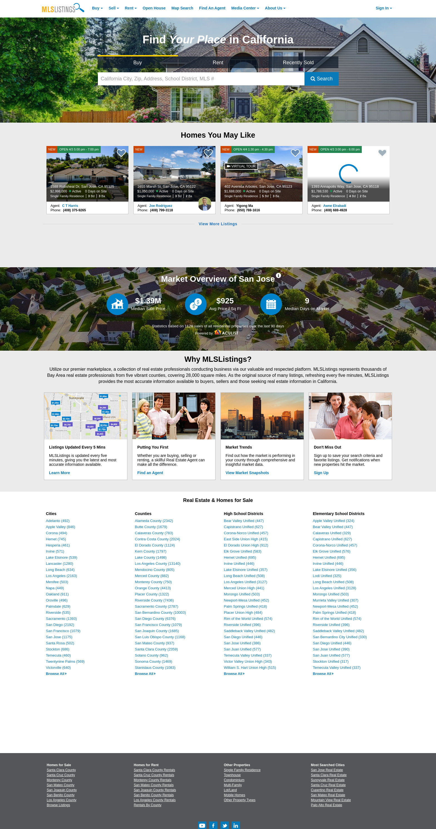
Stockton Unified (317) (331, 661)
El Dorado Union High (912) (246, 545)
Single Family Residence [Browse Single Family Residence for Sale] (242, 770)
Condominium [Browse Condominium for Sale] (234, 780)
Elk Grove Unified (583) (242, 551)
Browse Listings (58, 805)
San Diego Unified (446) (243, 637)
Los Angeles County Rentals (155, 800)
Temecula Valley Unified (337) (248, 655)
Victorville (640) (58, 667)
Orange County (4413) (153, 588)
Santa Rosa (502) (60, 643)
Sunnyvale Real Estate (328, 780)
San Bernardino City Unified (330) (340, 637)
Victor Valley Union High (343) (248, 661)
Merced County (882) (152, 576)
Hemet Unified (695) (240, 557)
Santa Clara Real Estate (329, 775)
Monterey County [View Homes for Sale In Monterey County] (59, 780)
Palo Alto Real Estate (326, 805)
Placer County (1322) (152, 594)
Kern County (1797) (150, 551)
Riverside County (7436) (154, 600)
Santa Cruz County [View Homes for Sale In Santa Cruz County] (61, 775)
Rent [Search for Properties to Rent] (218, 62)
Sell (112, 8)
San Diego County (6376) (155, 619)
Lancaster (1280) (59, 563)
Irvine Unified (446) (239, 563)
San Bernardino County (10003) (160, 612)
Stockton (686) (58, 649)
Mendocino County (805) (154, 570)
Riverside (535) (58, 612)
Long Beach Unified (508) (244, 576)
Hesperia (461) (58, 545)
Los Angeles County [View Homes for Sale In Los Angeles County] (61, 800)
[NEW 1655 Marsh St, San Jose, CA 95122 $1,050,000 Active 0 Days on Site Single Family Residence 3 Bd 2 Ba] (174, 174)
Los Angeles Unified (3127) (245, 582)
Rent (129, 8)
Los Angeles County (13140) (157, 563)
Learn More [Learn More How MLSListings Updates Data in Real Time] (59, 473)
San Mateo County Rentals (154, 785)
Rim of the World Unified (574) (248, 619)
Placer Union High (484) (243, 612)
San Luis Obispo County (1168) (160, 637)
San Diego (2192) (60, 625)
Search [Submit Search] (322, 78)
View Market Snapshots (247, 473)
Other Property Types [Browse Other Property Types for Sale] (240, 800)
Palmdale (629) (58, 606)
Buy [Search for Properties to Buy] (137, 62)
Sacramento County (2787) (156, 606)
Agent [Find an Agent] (212, 8)
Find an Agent (150, 473)
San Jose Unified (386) (242, 643)
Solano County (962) (151, 655)
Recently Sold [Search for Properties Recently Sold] (298, 62)
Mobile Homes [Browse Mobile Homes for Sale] (234, 795)
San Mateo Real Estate (328, 795)
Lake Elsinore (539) (61, 557)
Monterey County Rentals (152, 780)
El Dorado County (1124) (155, 545)
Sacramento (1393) (61, 619)
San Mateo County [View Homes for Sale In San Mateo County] (60, 785)
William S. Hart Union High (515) (250, 667)
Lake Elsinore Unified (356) (334, 570)
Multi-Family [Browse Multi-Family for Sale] (233, 785)
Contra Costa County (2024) (157, 539)
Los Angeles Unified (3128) (334, 588)
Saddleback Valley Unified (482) (249, 631)
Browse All (56, 674)
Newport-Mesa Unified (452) (246, 600)
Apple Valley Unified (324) (333, 521)
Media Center (243, 8)
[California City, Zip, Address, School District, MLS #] (201, 79)
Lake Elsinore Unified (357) (245, 570)
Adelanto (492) (58, 521)
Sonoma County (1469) (153, 661)
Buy (95, 8)
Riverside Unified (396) (242, 625)
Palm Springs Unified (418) (245, 606)
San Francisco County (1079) (158, 625)
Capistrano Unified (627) (243, 527)
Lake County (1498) (151, 557)
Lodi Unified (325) (327, 576)
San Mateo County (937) (154, 643)
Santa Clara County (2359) (156, 649)
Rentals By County (147, 805)
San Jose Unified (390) (331, 649)
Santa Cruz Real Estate (328, 785)
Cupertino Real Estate (327, 790)
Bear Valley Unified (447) (244, 521)
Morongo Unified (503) (242, 594)
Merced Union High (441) (244, 588)
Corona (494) (56, 533)
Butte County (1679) (151, 527)
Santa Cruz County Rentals (154, 775)
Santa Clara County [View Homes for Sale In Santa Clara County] (61, 770)
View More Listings (218, 224)
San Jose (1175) (59, 637)
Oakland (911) (57, 594)
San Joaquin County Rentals (155, 790)
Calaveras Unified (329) (332, 533)
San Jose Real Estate (327, 770)
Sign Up (321, 473)
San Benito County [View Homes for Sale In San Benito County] (61, 795)
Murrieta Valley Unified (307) (335, 600)
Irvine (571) (55, 551)
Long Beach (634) (60, 570)
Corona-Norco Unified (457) (246, 533)
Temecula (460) (58, 655)
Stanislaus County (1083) (155, 667)
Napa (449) (55, 588)
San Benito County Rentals (154, 795)
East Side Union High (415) (246, 539)
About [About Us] (273, 8)
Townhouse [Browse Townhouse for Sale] (232, 775)
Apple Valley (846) (60, 527)
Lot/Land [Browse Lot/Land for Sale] (230, 790)
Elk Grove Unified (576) (331, 551)
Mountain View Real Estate (331, 800)
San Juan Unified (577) (242, 649)
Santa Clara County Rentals (154, 770)
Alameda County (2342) (154, 521)
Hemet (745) (56, 539)
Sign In (382, 8)
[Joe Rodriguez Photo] (205, 201)
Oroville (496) (57, 600)
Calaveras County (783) (154, 533)
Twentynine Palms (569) (65, 661)
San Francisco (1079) (63, 631)
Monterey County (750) (153, 582)
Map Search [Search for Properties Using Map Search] (183, 8)
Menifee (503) (57, 582)
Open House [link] (154, 8)
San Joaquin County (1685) (157, 631)
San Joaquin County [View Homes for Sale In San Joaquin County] (62, 790)
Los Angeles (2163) (61, 576)
